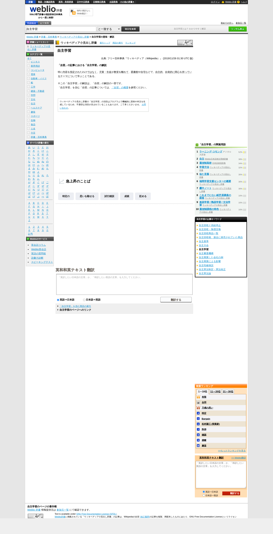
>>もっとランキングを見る (232, 450)
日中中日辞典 (83, 2)
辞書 (31, 2)
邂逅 (204, 445)
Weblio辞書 (60, 517)
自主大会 (204, 245)
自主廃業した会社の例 (211, 257)
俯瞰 (204, 440)
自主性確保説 (206, 265)
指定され (75, 72)
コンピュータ (37, 70)
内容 (65, 72)
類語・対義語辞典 (46, 2)
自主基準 (204, 241)
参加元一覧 (241, 23)
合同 (204, 402)
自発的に (170, 72)
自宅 (143, 72)
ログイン (215, 2)
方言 (33, 133)
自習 (62, 65)
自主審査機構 (206, 253)
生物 (33, 120)
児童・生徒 (105, 72)
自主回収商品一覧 (208, 233)
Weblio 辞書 (230, 2)
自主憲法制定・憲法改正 (212, 269)
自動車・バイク (39, 78)
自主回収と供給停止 (210, 225)
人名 (33, 128)
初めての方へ (227, 23)
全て (29, 58)
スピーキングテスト (42, 262)
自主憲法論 (205, 273)
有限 (204, 397)
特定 (204, 413)
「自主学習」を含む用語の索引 (75, 306)
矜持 (204, 429)
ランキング (130, 43)
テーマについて (68, 76)
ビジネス (35, 61)
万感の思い (207, 407)
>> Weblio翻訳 (238, 457)
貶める (143, 196)
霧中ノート (205, 188)
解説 (104, 65)
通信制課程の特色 (209, 209)
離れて (124, 72)
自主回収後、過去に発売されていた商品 (221, 237)
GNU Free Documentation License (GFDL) (96, 514)
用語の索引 (117, 43)
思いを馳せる (87, 196)
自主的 (159, 72)
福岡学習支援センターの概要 (215, 181)
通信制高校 (205, 163)
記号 (30, 234)
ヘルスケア (36, 107)
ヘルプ (244, 2)
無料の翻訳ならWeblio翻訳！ (83, 12)
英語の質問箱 (38, 253)
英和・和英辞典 (65, 2)
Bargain (206, 418)
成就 (126, 196)
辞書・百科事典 (49, 37)
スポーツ (35, 116)
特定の (66, 196)
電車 (33, 74)
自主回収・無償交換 (210, 229)
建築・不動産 (37, 91)
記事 (72, 65)
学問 (33, 95)
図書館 (134, 72)
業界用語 (35, 66)
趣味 (33, 112)
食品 (33, 124)
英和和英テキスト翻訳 (75, 269)
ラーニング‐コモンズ (210, 151)
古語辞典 (113, 2)
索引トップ (105, 43)
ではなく (92, 72)
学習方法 (204, 167)
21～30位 (228, 391)
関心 (177, 72)
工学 (33, 87)
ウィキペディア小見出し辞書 (74, 37)
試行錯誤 (109, 196)
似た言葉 (204, 174)
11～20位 (215, 391)
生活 (33, 103)
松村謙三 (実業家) (211, 424)
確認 (204, 434)
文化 (33, 99)
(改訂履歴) (145, 517)
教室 (116, 72)
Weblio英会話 (38, 249)
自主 (201, 158)
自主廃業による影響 (210, 261)
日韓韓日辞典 (99, 2)
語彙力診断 (37, 257)
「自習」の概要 (119, 87)
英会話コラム (38, 245)
